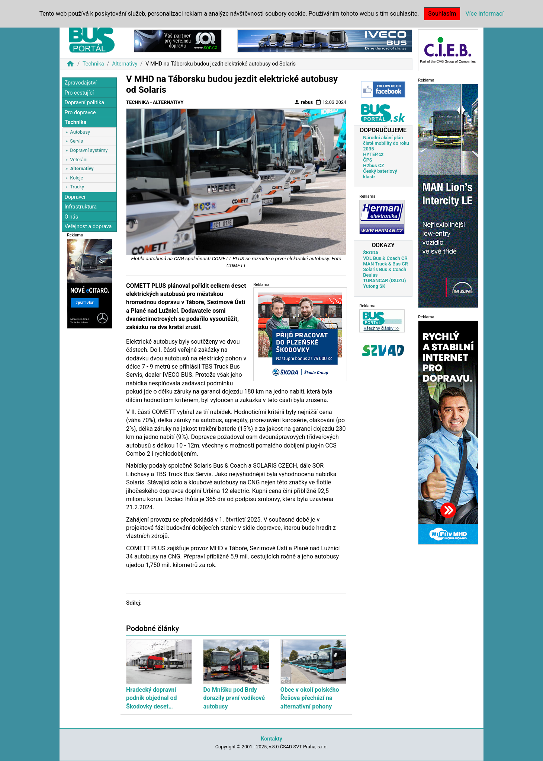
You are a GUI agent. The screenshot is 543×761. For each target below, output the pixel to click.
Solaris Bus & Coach (384, 269)
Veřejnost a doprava (88, 226)
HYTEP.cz (373, 154)
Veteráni (78, 159)
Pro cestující (79, 93)
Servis (76, 141)
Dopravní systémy (88, 150)
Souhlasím (442, 13)
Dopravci (74, 197)
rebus (303, 102)
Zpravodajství (80, 83)
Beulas (370, 275)
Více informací (484, 13)
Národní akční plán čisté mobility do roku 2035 (386, 143)
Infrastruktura (80, 207)
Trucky (77, 187)
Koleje (76, 178)
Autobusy (80, 132)
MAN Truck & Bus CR (385, 264)
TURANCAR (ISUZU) (384, 280)
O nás (71, 217)
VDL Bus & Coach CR (385, 258)
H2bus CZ (373, 165)
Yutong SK (374, 286)
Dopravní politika (84, 102)
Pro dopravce (80, 112)
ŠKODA (370, 252)
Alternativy (124, 64)
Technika (93, 64)
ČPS (367, 160)
